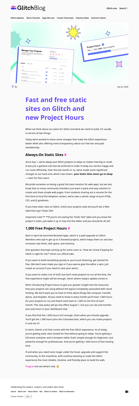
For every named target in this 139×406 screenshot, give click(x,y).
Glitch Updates (17, 18)
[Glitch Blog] (28, 8)
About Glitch (33, 391)
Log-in (30, 366)
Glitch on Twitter (50, 391)
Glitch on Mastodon (66, 391)
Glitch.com (112, 8)
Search (123, 8)
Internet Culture (98, 18)
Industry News (82, 18)
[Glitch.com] (126, 392)
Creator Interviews (65, 18)
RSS (41, 391)
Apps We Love (48, 18)
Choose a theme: (17, 396)
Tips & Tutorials (33, 18)
